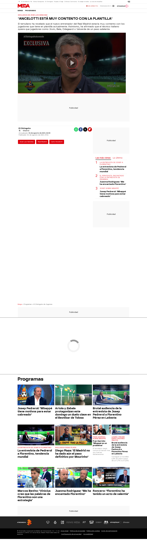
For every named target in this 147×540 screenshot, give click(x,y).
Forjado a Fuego (58, 1)
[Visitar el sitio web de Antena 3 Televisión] (48, 523)
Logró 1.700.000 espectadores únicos (118, 439)
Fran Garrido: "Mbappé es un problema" (100, 444)
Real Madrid (42, 143)
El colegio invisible (83, 1)
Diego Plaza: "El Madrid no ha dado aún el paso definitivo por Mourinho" (72, 454)
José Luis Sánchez (27, 143)
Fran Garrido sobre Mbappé (99, 439)
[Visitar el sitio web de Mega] (77, 523)
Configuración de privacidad (71, 535)
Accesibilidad (88, 535)
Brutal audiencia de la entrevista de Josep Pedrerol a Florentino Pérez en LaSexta (107, 414)
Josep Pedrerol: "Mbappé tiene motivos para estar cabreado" (113, 194)
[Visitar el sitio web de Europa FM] (99, 523)
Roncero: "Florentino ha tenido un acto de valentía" (111, 493)
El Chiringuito (49, 1)
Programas (30, 11)
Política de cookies (93, 532)
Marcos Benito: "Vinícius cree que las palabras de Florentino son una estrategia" (34, 496)
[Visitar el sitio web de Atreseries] (84, 523)
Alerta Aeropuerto (38, 1)
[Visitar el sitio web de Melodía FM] (106, 523)
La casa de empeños (96, 1)
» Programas (27, 305)
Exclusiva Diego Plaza (65, 449)
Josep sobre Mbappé (109, 189)
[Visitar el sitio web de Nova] (70, 523)
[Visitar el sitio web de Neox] (62, 523)
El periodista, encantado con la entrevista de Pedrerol (112, 178)
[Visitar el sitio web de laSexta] (55, 523)
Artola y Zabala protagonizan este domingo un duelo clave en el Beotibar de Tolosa (73, 414)
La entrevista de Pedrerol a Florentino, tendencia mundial (113, 170)
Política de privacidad (77, 532)
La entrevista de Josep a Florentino (111, 164)
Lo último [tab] (117, 159)
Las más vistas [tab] (103, 159)
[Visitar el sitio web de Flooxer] (126, 523)
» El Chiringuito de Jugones (42, 305)
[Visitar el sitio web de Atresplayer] (116, 523)
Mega (20, 305)
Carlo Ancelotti (56, 143)
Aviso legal (64, 532)
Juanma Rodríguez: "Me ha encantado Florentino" (113, 184)
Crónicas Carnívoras (70, 1)
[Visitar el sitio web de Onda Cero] (91, 523)
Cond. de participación (109, 532)
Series (20, 11)
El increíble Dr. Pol (26, 1)
